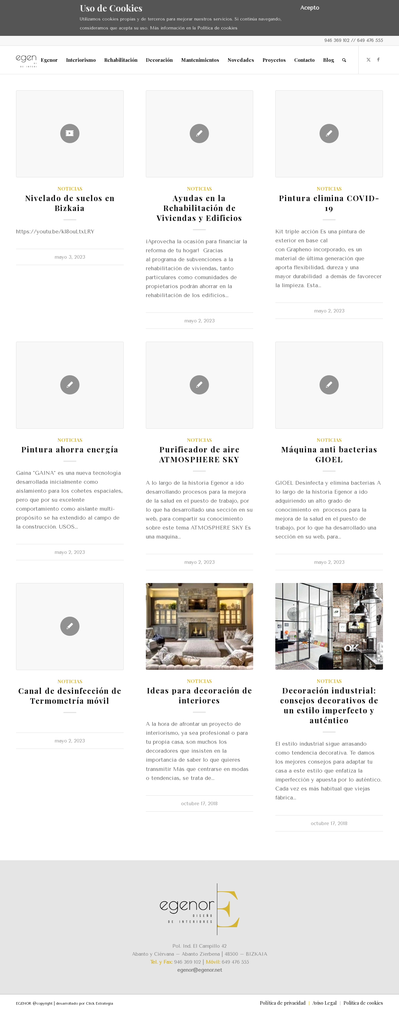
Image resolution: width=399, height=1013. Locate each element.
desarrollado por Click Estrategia (84, 1003)
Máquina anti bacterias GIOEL (329, 454)
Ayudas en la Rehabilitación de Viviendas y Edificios (199, 208)
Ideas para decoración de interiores (199, 695)
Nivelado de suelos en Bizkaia (70, 203)
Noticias (69, 188)
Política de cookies (217, 28)
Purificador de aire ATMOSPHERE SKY (199, 454)
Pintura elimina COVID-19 (329, 203)
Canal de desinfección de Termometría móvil (69, 695)
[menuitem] (49, 60)
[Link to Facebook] (378, 59)
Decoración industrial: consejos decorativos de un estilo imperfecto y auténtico (329, 705)
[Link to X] (368, 59)
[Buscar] (344, 60)
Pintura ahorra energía (70, 449)
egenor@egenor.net (199, 970)
